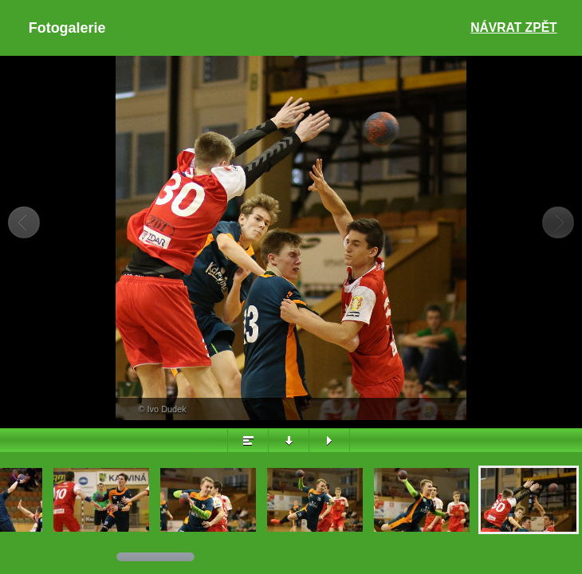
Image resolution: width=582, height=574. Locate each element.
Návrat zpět (513, 27)
